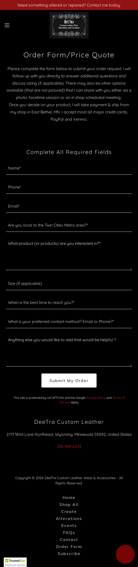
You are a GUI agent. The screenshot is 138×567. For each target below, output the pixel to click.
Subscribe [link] (69, 553)
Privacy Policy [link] (96, 398)
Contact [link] (69, 539)
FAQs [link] (69, 532)
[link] (69, 25)
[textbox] (69, 168)
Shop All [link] (69, 504)
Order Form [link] (69, 546)
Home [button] (69, 497)
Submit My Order (69, 380)
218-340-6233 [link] (69, 446)
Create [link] (69, 511)
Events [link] (69, 525)
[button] (12, 25)
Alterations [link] (69, 518)
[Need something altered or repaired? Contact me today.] (69, 5)
